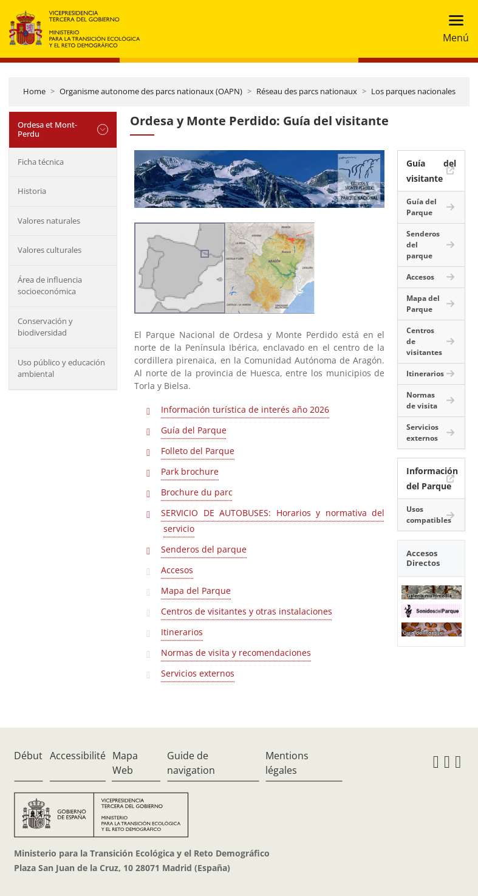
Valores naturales (49, 220)
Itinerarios (182, 632)
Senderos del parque (204, 549)
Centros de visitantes (424, 341)
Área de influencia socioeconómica (50, 285)
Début (28, 755)
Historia (32, 190)
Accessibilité (78, 755)
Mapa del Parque (196, 590)
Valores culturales (49, 249)
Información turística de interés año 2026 (245, 409)
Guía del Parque (194, 430)
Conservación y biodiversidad (45, 327)
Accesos (177, 570)
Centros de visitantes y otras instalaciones (246, 611)
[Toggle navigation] (452, 29)
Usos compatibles (428, 514)
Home (34, 91)
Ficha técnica (41, 161)
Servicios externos (197, 673)
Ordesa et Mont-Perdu (47, 129)
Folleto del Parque (197, 451)
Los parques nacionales (413, 91)
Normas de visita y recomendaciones (236, 652)
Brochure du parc (197, 492)
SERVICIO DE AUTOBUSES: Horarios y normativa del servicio (272, 520)
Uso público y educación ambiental (61, 368)
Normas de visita (421, 400)
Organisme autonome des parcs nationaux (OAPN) (151, 91)
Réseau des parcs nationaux (306, 91)
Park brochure (190, 471)
